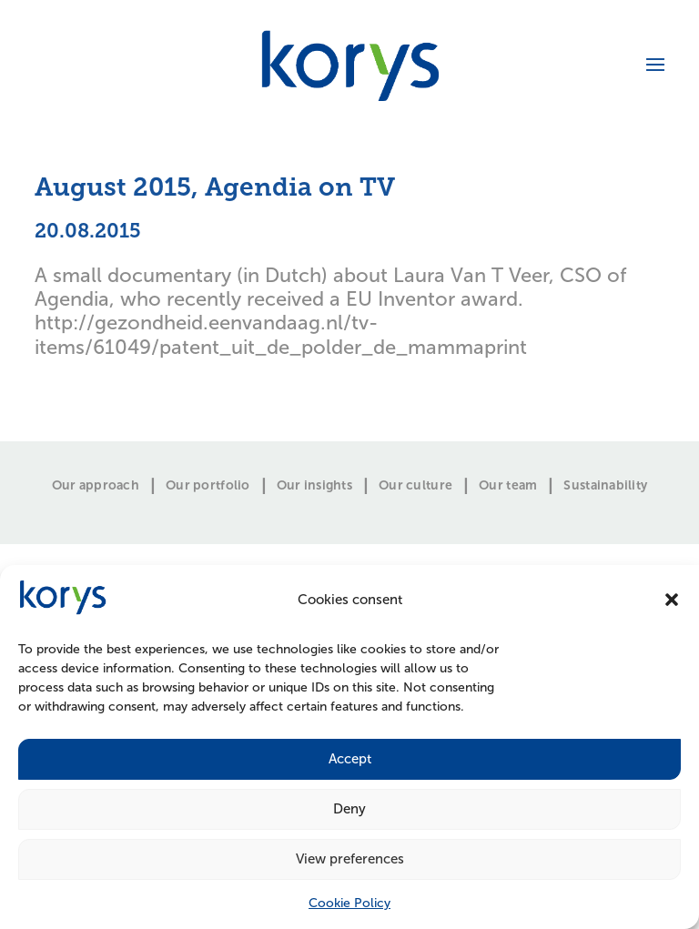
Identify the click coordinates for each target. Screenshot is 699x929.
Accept (350, 759)
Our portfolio (208, 486)
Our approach (95, 486)
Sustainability (605, 486)
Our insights (314, 486)
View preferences (350, 859)
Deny (349, 809)
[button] (672, 600)
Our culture (415, 486)
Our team (508, 486)
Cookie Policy (349, 903)
